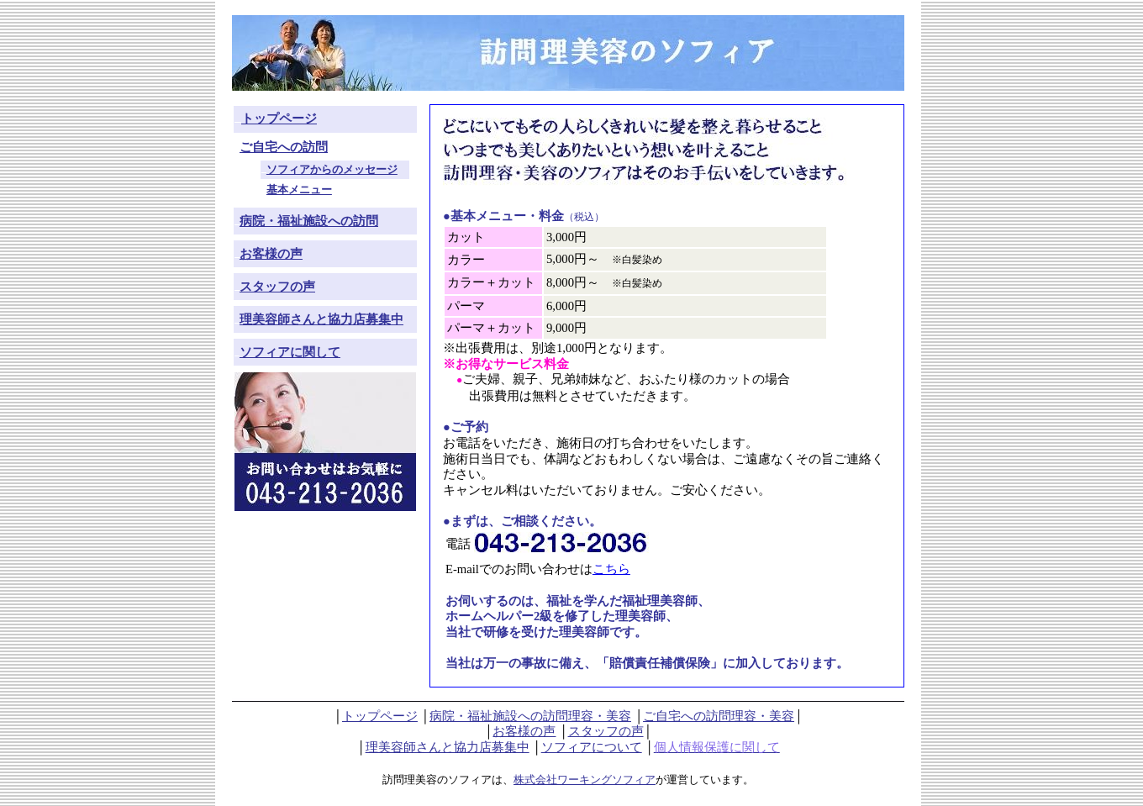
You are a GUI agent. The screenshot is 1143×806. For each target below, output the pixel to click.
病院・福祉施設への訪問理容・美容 (530, 716)
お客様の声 (524, 731)
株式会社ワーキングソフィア (585, 779)
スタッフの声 (606, 731)
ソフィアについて (591, 747)
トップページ (380, 716)
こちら (611, 569)
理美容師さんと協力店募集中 (447, 747)
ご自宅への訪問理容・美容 (718, 716)
